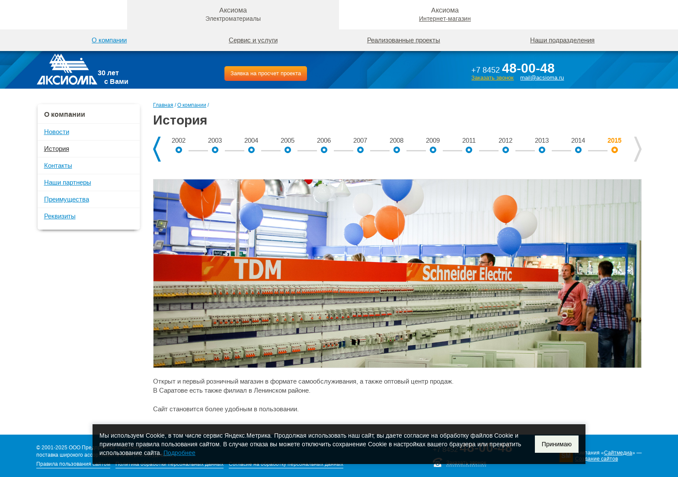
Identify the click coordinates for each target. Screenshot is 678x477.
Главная (163, 105)
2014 (578, 140)
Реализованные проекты (403, 40)
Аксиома (233, 14)
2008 (396, 140)
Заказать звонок (492, 77)
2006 (324, 140)
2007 (360, 140)
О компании (191, 105)
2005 (287, 140)
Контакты (58, 165)
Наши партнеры (67, 182)
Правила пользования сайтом (73, 464)
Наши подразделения (562, 40)
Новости (56, 131)
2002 (178, 140)
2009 (433, 140)
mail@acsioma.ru (542, 77)
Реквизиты (60, 216)
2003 (215, 140)
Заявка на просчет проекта (265, 73)
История (56, 148)
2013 (542, 140)
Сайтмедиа (618, 453)
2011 (469, 140)
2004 (251, 140)
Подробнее (179, 452)
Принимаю (557, 444)
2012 (505, 140)
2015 (614, 140)
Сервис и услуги (253, 40)
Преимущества (66, 199)
